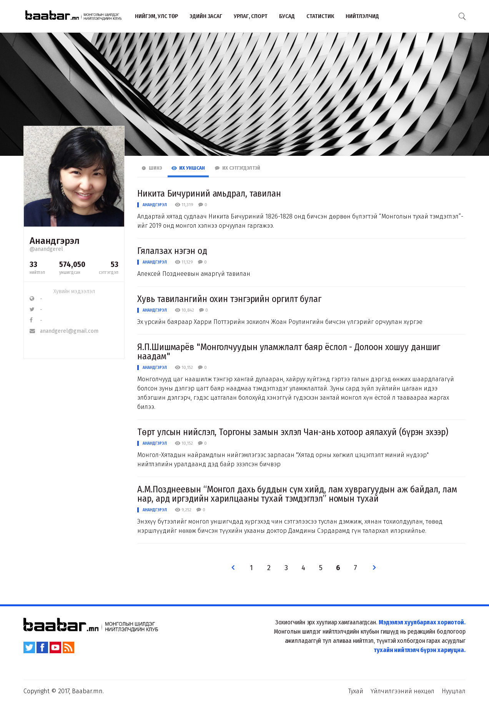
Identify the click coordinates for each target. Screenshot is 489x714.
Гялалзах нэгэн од (172, 250)
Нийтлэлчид (362, 16)
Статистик (320, 16)
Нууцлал (454, 691)
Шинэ (151, 168)
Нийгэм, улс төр (156, 16)
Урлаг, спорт (251, 16)
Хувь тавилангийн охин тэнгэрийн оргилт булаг (229, 299)
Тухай (355, 691)
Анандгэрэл (155, 204)
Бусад (287, 16)
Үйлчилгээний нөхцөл (402, 691)
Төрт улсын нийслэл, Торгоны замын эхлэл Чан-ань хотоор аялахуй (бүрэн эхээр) (292, 432)
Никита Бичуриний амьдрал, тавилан (209, 193)
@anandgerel (46, 249)
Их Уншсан (188, 168)
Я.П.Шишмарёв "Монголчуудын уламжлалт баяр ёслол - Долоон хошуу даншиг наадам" (288, 352)
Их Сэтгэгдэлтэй (237, 168)
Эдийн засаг (206, 16)
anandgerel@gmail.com (64, 331)
